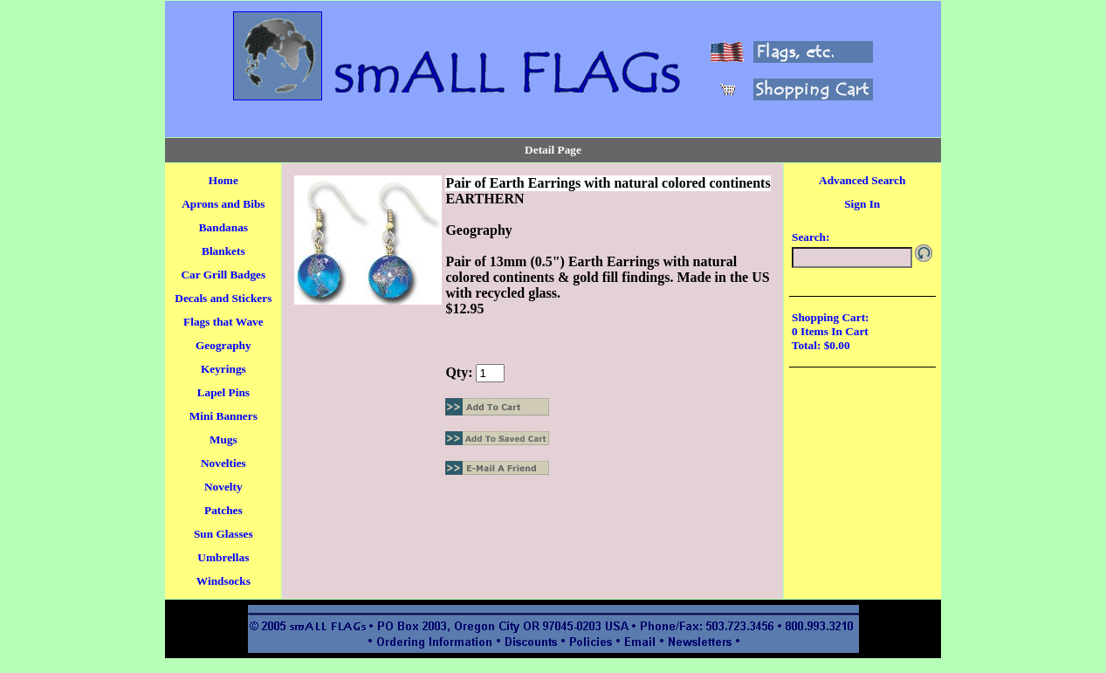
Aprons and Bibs (223, 203)
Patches (223, 510)
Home (223, 180)
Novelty (223, 486)
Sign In (862, 203)
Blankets (223, 251)
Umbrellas (223, 557)
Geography (223, 345)
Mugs (223, 439)
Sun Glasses (223, 533)
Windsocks (223, 580)
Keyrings (223, 368)
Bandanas (223, 227)
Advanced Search (862, 180)
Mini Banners (223, 415)
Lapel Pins (223, 392)
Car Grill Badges (223, 274)
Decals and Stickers (223, 298)
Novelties (223, 463)
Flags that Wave (223, 321)
